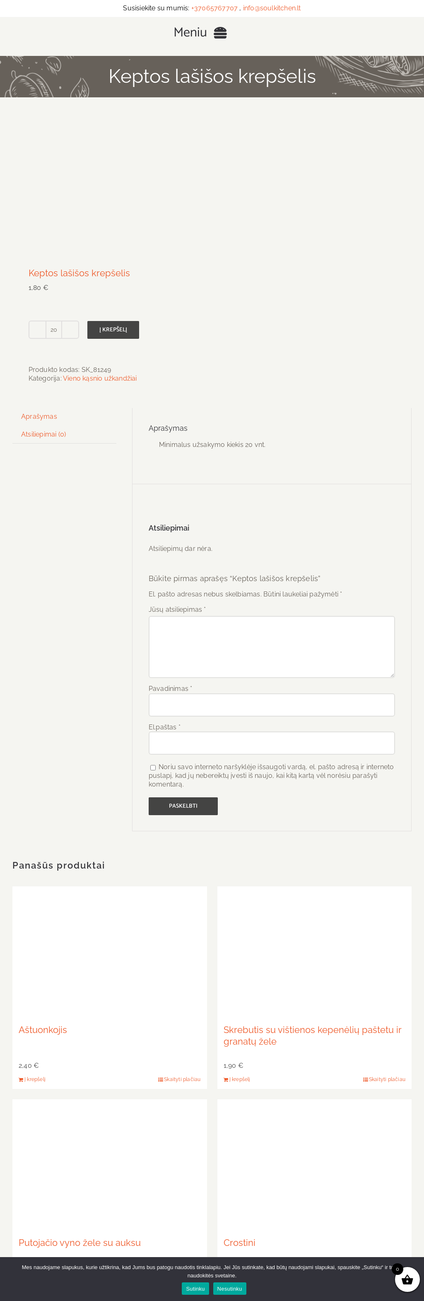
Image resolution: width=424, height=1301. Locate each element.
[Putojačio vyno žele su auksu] (109, 1164)
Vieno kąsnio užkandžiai (100, 378)
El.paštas (165, 727)
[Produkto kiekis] (54, 329)
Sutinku (195, 1289)
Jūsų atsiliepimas (177, 609)
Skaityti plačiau (182, 1079)
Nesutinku (229, 1289)
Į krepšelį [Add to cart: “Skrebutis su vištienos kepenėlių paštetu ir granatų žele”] (240, 1079)
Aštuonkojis (43, 1029)
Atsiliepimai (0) (43, 434)
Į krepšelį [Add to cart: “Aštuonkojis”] (35, 1079)
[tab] (39, 417)
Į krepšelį (113, 330)
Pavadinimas (171, 689)
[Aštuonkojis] (109, 951)
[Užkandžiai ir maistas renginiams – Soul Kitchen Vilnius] (90, 21)
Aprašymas (39, 416)
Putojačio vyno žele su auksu (80, 1242)
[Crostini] (314, 1164)
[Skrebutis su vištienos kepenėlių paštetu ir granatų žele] (314, 951)
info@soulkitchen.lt (272, 8)
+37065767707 (214, 8)
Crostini (239, 1242)
